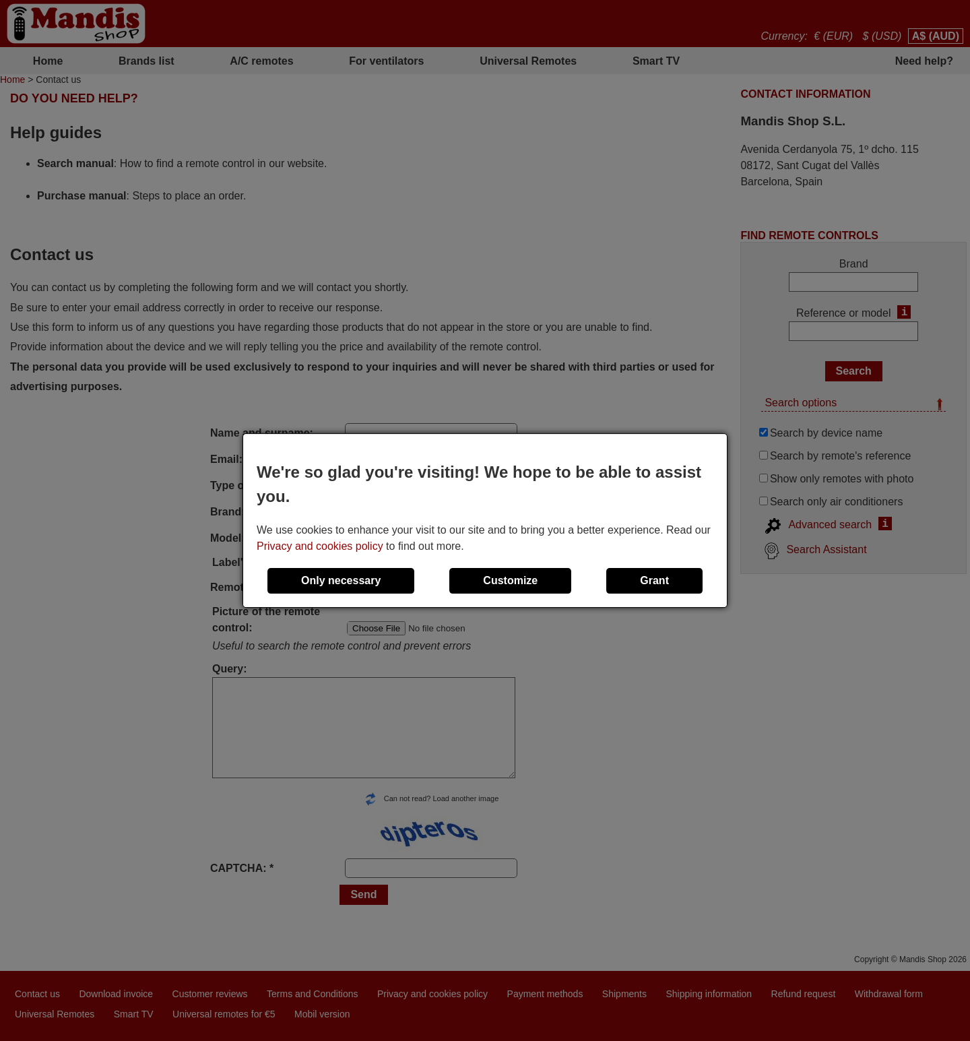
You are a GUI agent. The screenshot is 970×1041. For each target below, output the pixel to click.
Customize (510, 580)
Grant (654, 580)
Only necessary (341, 580)
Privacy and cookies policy (320, 546)
